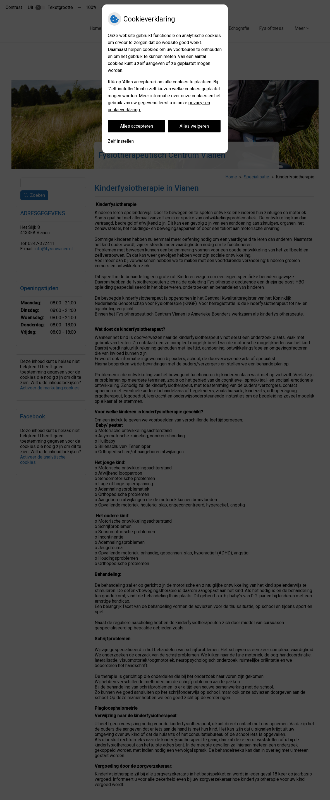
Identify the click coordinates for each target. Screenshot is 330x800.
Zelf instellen (121, 141)
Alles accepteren (136, 126)
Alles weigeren (194, 126)
